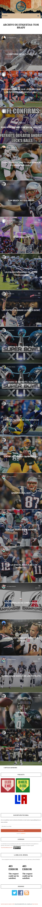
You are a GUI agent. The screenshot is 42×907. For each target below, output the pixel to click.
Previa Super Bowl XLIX (21, 347)
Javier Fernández (13, 147)
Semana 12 (20, 749)
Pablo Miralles (12, 367)
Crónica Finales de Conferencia (21, 420)
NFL (21, 50)
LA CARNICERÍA (21, 85)
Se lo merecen (21, 237)
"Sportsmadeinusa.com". (7, 847)
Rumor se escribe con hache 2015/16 (21, 127)
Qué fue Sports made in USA (7, 904)
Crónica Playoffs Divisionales (21, 456)
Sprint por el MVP (21, 493)
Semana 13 (20, 712)
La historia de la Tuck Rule (21, 54)
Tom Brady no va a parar (21, 200)
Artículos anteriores (10, 767)
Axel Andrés (11, 74)
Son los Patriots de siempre (21, 529)
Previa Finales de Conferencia (21, 603)
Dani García (11, 184)
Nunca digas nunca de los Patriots (21, 676)
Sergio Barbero (12, 476)
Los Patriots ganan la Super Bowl (21, 310)
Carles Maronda (12, 37)
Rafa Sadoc (11, 623)
